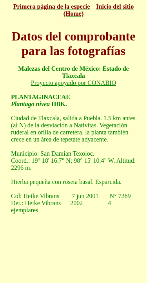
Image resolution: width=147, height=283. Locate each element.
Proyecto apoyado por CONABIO (73, 82)
